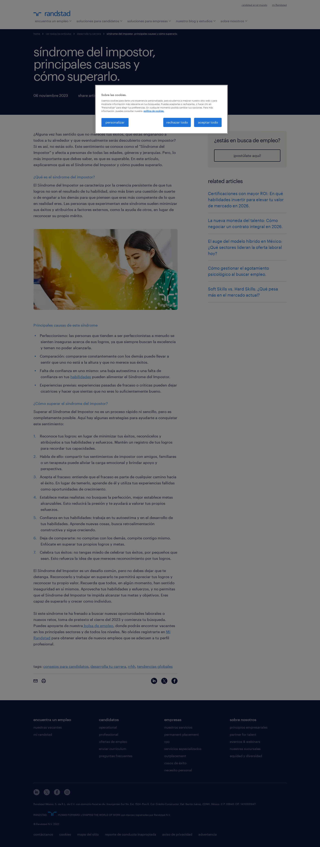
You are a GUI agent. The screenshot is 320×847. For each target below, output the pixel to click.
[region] (161, 109)
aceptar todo (208, 122)
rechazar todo (177, 122)
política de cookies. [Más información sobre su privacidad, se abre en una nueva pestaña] (153, 111)
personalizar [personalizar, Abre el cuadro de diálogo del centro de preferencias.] (115, 122)
